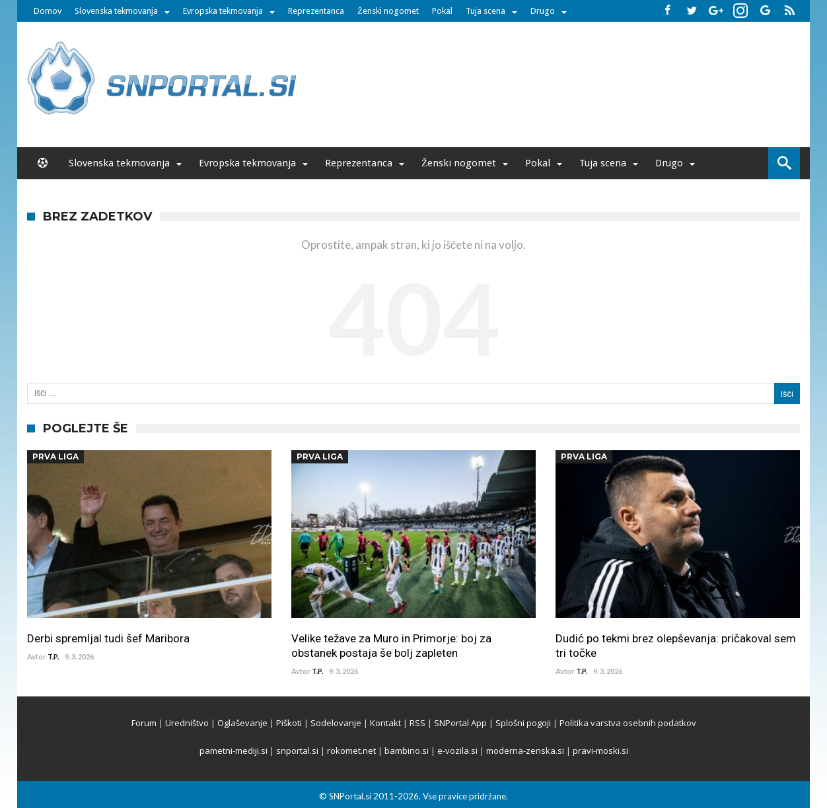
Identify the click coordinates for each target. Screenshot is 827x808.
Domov (47, 11)
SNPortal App (460, 723)
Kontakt (385, 723)
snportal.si (297, 751)
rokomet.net (351, 751)
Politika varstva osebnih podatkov (627, 723)
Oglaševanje (242, 723)
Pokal (442, 11)
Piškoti (289, 723)
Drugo (542, 11)
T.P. (53, 656)
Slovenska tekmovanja (116, 11)
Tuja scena (485, 11)
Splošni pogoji (523, 723)
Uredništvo (187, 723)
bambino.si (406, 751)
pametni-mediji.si (233, 751)
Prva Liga (55, 456)
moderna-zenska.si (525, 751)
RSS (417, 723)
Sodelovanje (335, 723)
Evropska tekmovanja (223, 11)
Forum (144, 723)
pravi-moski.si (600, 751)
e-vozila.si (457, 751)
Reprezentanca (316, 11)
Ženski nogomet (388, 11)
